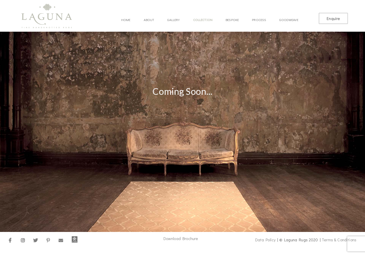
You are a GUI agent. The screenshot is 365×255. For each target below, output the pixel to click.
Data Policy (265, 239)
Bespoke (232, 19)
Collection (203, 19)
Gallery (173, 19)
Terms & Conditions (339, 239)
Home (126, 19)
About (149, 19)
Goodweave (288, 19)
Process (259, 19)
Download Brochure (180, 238)
